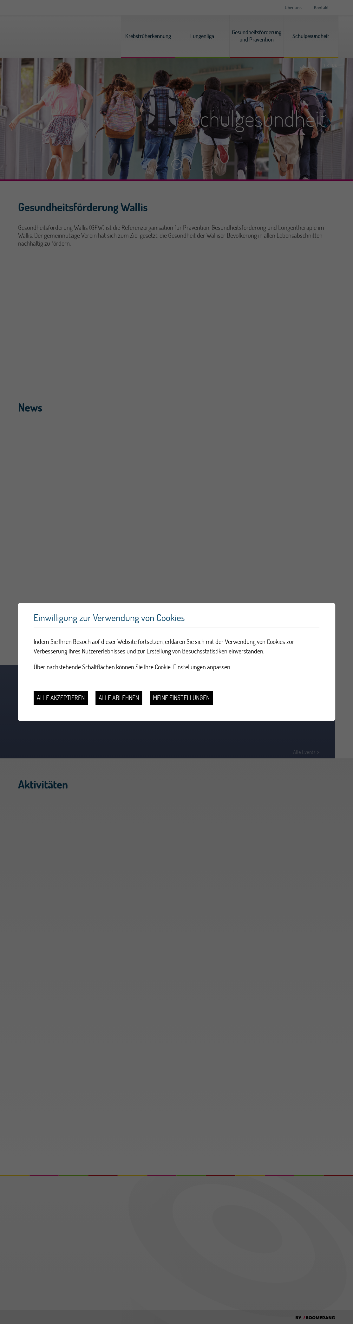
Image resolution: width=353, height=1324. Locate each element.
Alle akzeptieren (61, 698)
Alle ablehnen (119, 698)
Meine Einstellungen (181, 698)
